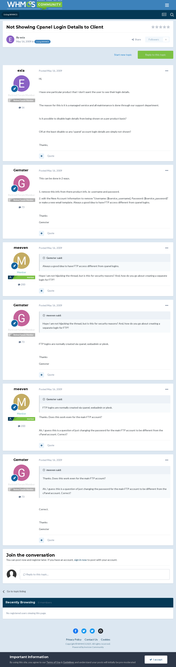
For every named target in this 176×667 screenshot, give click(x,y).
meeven (21, 248)
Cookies (105, 639)
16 (21, 107)
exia (22, 37)
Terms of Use (53, 662)
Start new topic (123, 54)
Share (136, 39)
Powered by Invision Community (88, 647)
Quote (50, 155)
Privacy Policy (73, 639)
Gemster (20, 170)
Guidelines (68, 662)
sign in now (80, 559)
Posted (50, 70)
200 (21, 284)
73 (21, 207)
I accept (156, 659)
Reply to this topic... (36, 574)
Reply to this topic (155, 54)
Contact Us (91, 639)
